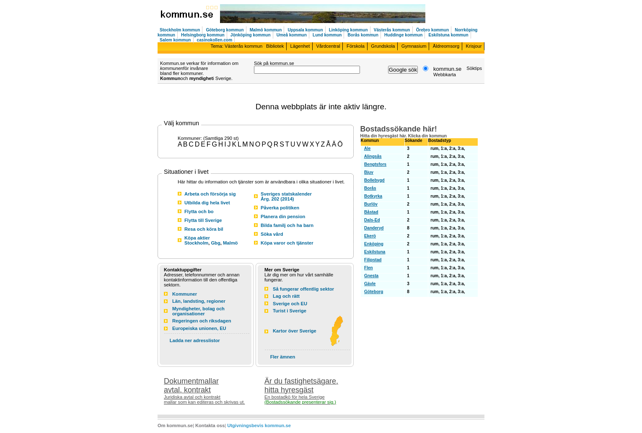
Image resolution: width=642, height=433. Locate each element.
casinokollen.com (215, 40)
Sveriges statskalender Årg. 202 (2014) (286, 196)
